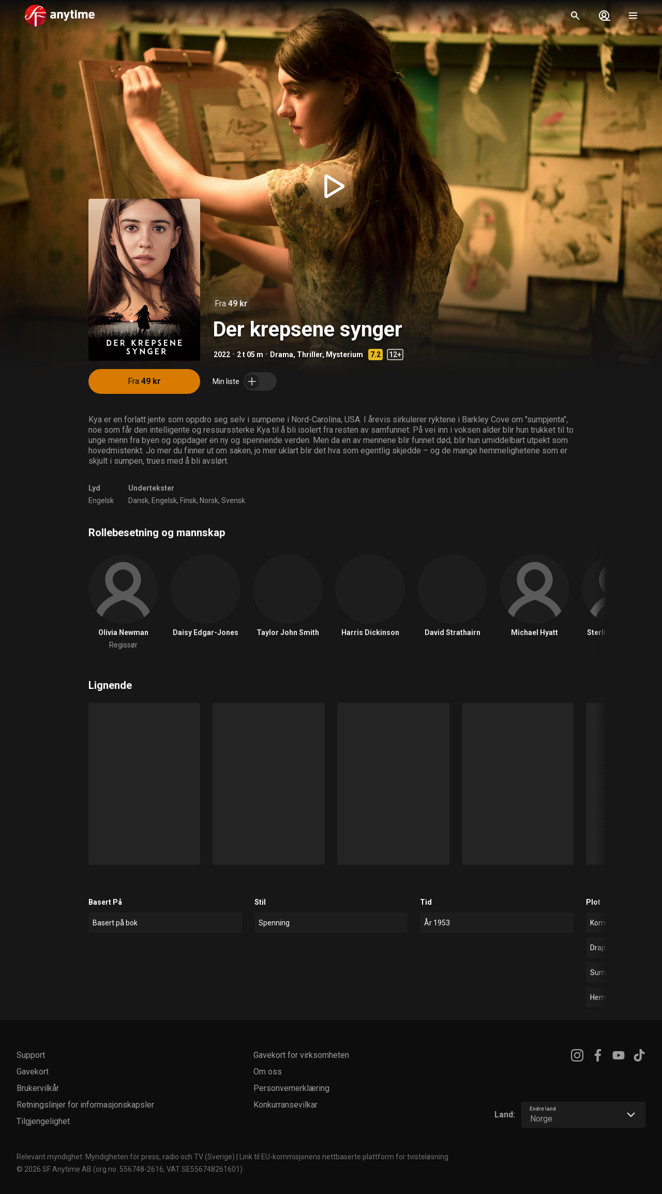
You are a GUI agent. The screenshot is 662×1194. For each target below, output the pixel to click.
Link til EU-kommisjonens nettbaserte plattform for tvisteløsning (343, 1157)
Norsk (209, 500)
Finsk (188, 500)
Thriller (309, 354)
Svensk (233, 500)
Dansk (138, 500)
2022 (222, 354)
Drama (281, 354)
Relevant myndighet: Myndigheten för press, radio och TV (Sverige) (126, 1157)
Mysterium (344, 354)
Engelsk (101, 500)
